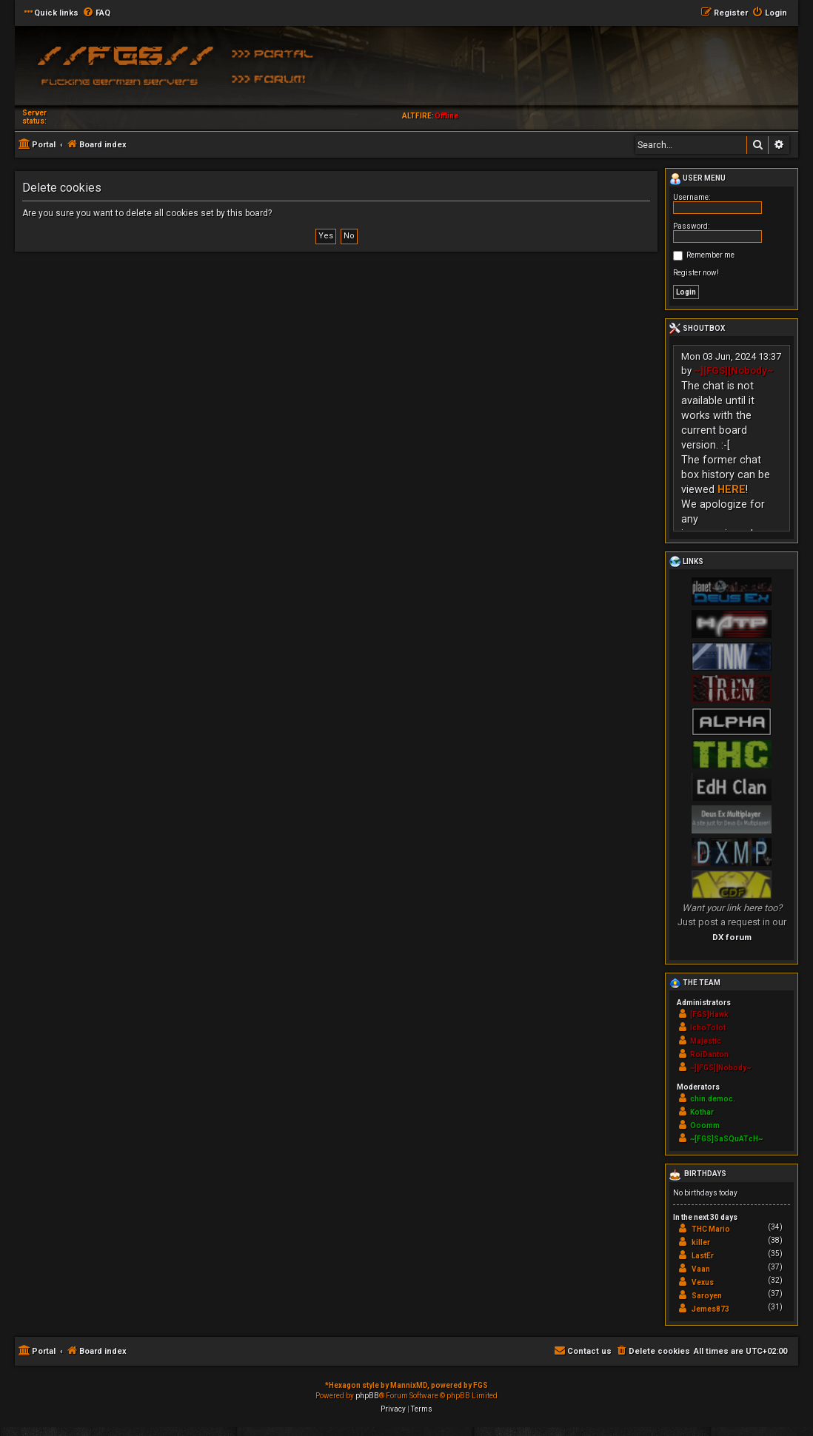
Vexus (703, 1282)
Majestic (705, 1041)
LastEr (703, 1256)
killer (701, 1242)
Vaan (701, 1269)
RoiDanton (709, 1054)
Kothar (702, 1112)
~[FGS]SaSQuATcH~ (726, 1139)
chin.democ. (712, 1099)
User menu (697, 179)
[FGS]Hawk (709, 1014)
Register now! (696, 273)
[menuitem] (96, 13)
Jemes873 (710, 1309)
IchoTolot (708, 1028)
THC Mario (711, 1229)
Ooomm (705, 1125)
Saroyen (707, 1296)
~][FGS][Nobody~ (734, 370)
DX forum (732, 937)
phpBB (367, 1396)
